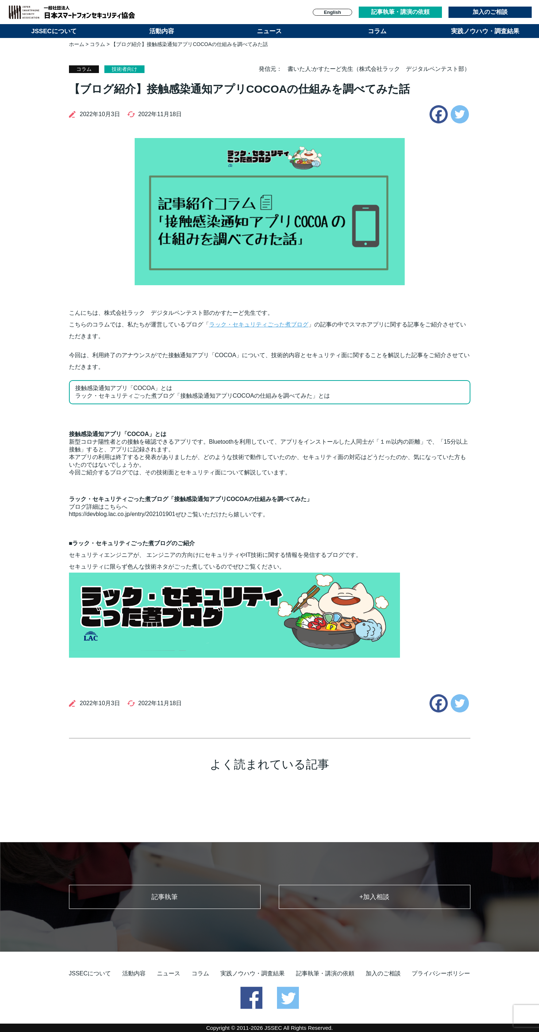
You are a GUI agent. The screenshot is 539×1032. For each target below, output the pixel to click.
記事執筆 (164, 897)
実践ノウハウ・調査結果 (485, 31)
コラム (377, 31)
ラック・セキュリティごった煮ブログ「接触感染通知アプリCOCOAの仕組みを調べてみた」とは (202, 396)
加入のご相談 (490, 12)
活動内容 (161, 31)
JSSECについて (54, 31)
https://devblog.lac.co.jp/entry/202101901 (122, 514)
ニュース (269, 31)
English (332, 12)
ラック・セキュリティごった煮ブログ (258, 324)
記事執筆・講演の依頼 (400, 12)
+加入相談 (374, 897)
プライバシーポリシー (441, 973)
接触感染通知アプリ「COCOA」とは (124, 388)
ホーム (76, 44)
